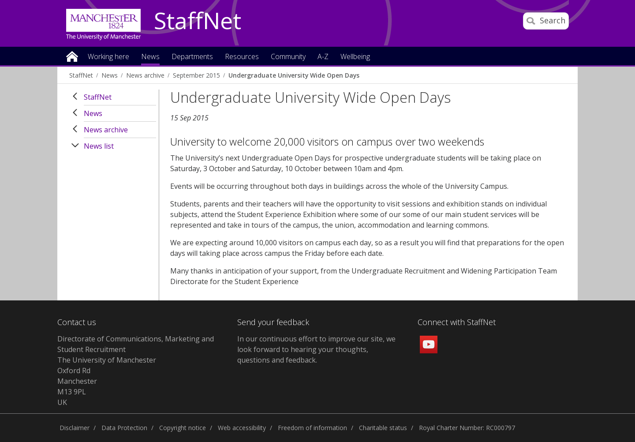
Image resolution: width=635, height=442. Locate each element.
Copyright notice (182, 427)
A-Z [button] (323, 57)
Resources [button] (242, 57)
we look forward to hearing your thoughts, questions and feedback (316, 349)
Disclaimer (75, 427)
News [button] (150, 57)
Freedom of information (312, 427)
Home (72, 56)
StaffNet (197, 21)
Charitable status (383, 427)
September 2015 (196, 75)
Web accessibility (242, 427)
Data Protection (124, 427)
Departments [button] (192, 57)
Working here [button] (108, 57)
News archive (145, 75)
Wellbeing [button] (355, 57)
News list (99, 146)
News (109, 75)
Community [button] (288, 57)
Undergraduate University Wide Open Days (293, 75)
